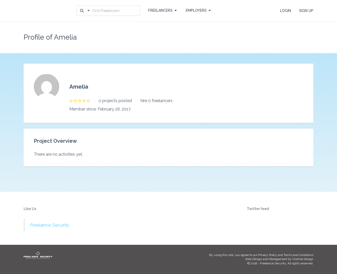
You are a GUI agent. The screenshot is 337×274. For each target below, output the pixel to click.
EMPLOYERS (198, 10)
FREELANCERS (162, 10)
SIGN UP (306, 10)
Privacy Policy (267, 255)
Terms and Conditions (298, 255)
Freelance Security (49, 225)
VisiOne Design (302, 259)
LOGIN (285, 10)
